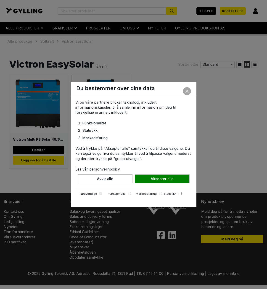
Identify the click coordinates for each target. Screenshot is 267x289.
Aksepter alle (162, 178)
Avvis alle (105, 178)
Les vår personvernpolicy (97, 169)
